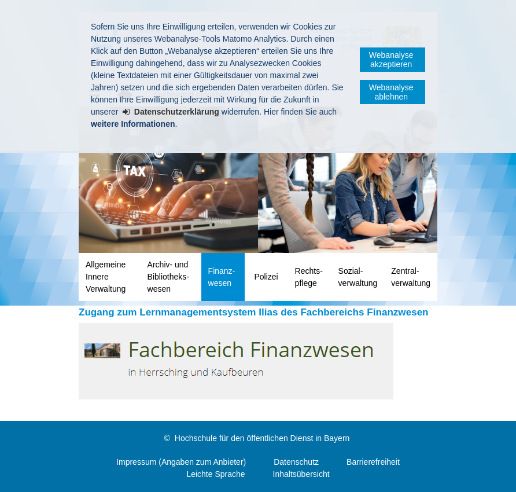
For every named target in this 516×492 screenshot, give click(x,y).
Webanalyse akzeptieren (391, 59)
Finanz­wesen (221, 277)
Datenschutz (296, 462)
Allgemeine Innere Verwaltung (106, 276)
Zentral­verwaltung (410, 277)
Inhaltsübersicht (301, 474)
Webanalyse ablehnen (391, 92)
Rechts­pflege (309, 277)
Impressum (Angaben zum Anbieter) (181, 462)
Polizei (266, 276)
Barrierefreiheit (373, 462)
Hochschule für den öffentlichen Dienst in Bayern (262, 438)
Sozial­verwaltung (358, 277)
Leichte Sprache (215, 474)
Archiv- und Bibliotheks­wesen (168, 276)
